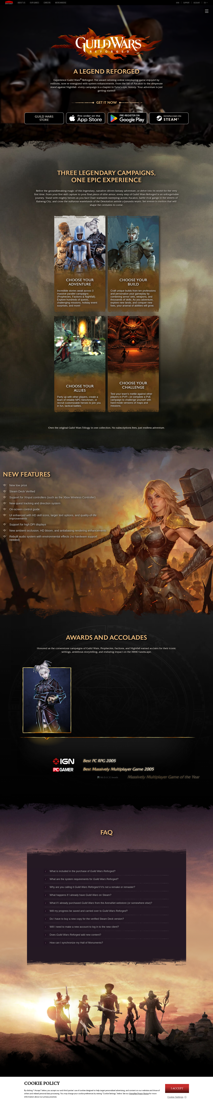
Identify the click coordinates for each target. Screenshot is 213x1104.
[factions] (106, 707)
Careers (47, 2)
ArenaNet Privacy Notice (139, 1093)
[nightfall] (166, 707)
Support (186, 2)
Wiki (177, 2)
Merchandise (60, 2)
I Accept (177, 1088)
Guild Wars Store (44, 118)
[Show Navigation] (206, 11)
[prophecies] (47, 707)
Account (197, 2)
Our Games (34, 2)
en (205, 2)
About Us (21, 2)
